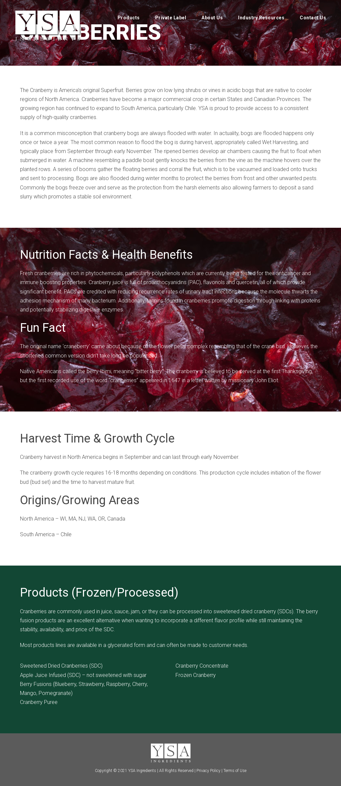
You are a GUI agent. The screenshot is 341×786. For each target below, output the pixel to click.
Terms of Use (234, 770)
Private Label (170, 17)
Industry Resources (261, 17)
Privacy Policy (208, 770)
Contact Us (313, 17)
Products (129, 17)
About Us (212, 17)
